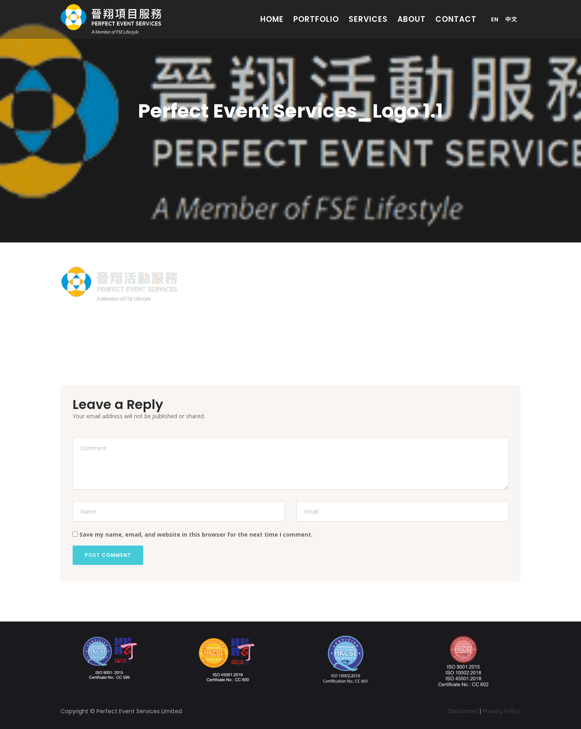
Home (272, 19)
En (495, 19)
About (411, 19)
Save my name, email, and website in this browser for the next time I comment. (196, 534)
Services (368, 19)
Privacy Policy (501, 711)
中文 (511, 19)
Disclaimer (463, 711)
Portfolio (316, 19)
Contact (456, 19)
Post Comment (108, 555)
